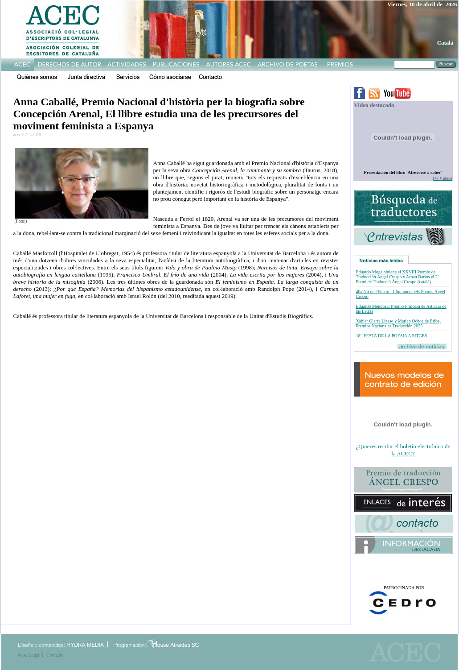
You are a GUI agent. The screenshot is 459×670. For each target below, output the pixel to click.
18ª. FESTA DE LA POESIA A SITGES (391, 335)
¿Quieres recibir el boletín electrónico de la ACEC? (403, 450)
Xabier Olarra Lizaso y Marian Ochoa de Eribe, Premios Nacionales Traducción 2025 (398, 323)
